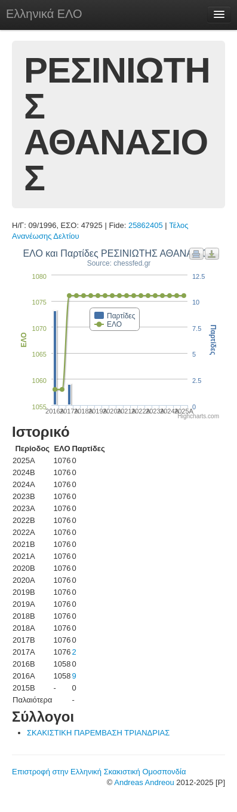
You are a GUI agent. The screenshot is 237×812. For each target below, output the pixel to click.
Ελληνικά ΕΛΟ (44, 13)
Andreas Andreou (144, 782)
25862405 (145, 225)
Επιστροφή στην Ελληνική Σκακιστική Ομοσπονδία (99, 771)
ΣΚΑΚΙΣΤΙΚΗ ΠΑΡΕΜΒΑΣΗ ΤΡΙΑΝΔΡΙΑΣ (98, 732)
